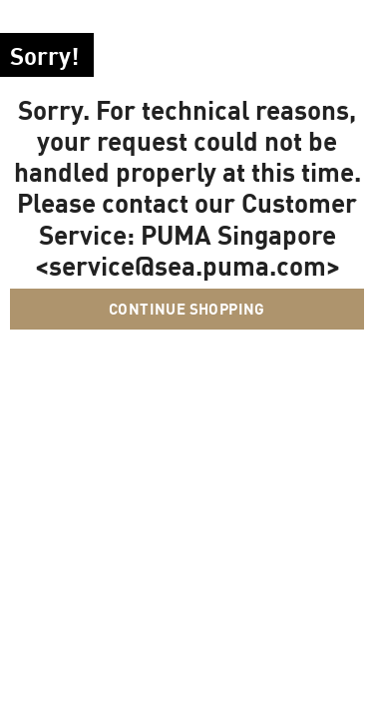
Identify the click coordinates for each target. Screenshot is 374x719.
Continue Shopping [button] (187, 309)
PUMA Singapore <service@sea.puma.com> (187, 250)
